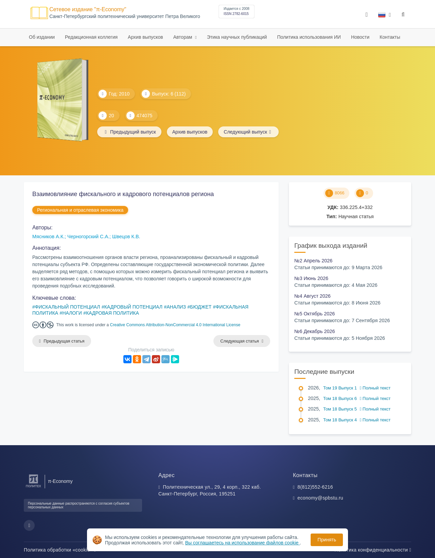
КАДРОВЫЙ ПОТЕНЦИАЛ (133, 307)
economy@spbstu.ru (320, 498)
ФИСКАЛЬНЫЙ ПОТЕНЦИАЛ (67, 307)
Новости (360, 37)
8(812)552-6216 (315, 487)
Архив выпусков (145, 37)
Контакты (390, 37)
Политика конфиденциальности (372, 550)
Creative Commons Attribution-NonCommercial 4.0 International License (175, 324)
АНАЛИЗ (176, 307)
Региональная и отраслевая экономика (80, 210)
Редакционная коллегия (91, 37)
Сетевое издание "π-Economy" (87, 9)
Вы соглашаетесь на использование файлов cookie (242, 542)
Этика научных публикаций (237, 37)
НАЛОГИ (72, 313)
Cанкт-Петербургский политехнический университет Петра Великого (124, 16)
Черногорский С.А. (88, 236)
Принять (326, 539)
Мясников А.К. (48, 236)
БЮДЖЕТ (200, 307)
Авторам (183, 37)
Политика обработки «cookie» (60, 550)
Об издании (42, 37)
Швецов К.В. (126, 236)
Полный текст (375, 387)
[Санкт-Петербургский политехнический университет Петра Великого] (33, 487)
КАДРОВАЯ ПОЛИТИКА (112, 313)
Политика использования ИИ (309, 37)
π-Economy (60, 481)
